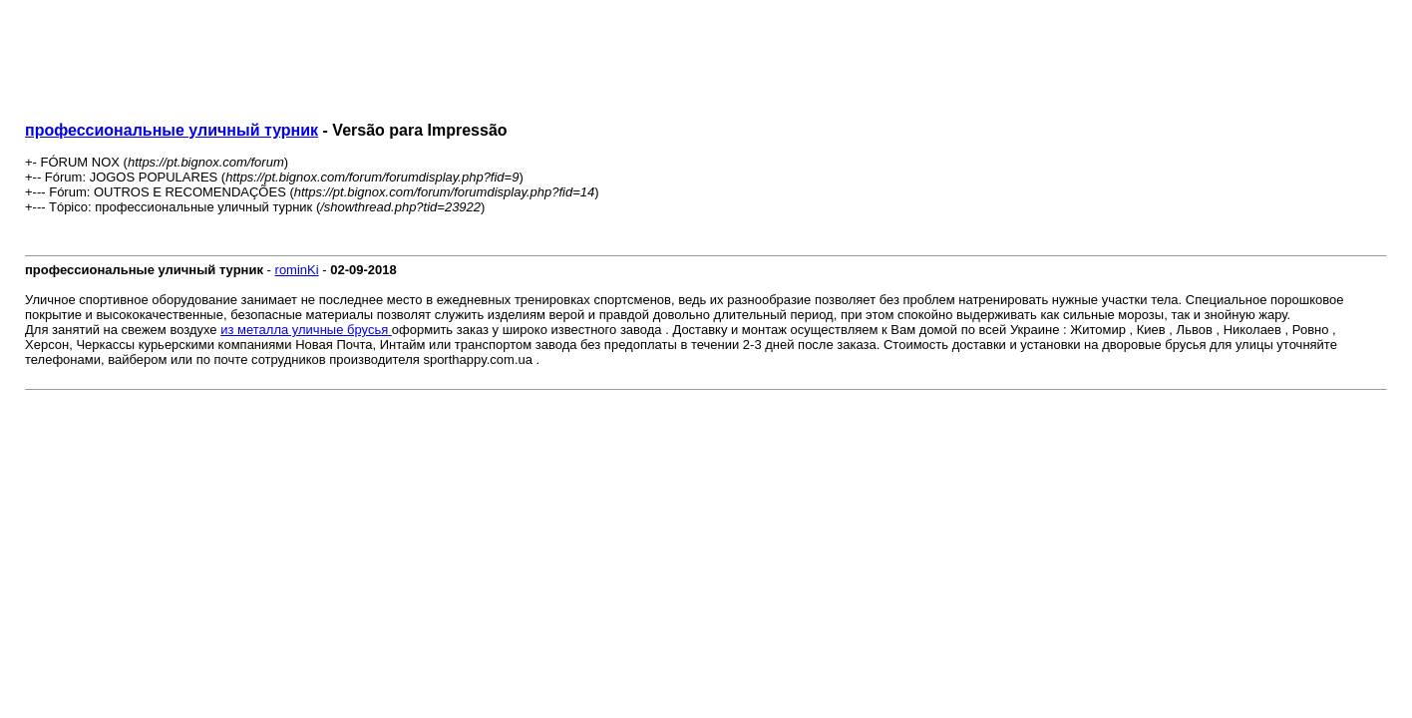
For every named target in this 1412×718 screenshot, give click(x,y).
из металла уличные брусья (306, 329)
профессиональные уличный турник (171, 130)
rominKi (297, 269)
